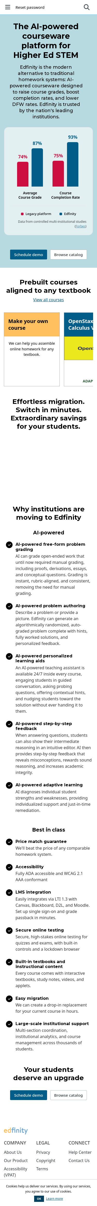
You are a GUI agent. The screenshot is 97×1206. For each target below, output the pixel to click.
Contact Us (79, 1160)
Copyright (45, 1160)
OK (39, 1199)
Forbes (80, 226)
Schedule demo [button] (28, 254)
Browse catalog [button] (68, 254)
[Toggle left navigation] (8, 7)
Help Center (80, 1152)
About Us (13, 1152)
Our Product (16, 1160)
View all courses (48, 300)
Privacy (43, 1152)
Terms (42, 1169)
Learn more (54, 1198)
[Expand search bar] (86, 7)
